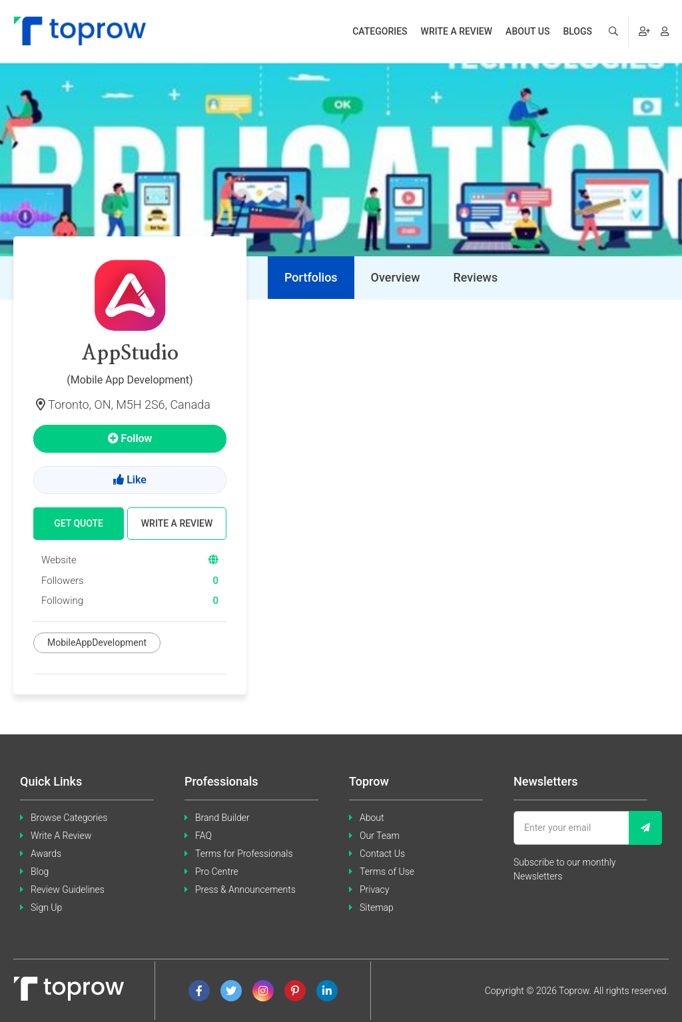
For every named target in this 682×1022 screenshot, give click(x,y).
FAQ (203, 835)
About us (527, 31)
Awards (46, 853)
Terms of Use (387, 871)
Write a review (457, 31)
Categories (379, 31)
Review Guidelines (68, 889)
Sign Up (46, 907)
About (372, 817)
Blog (40, 871)
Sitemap (377, 907)
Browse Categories (69, 817)
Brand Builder (222, 817)
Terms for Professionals (244, 853)
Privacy (374, 889)
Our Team (380, 835)
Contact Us (382, 853)
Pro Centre (216, 871)
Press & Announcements (245, 889)
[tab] (311, 277)
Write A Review (61, 835)
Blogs (577, 31)
